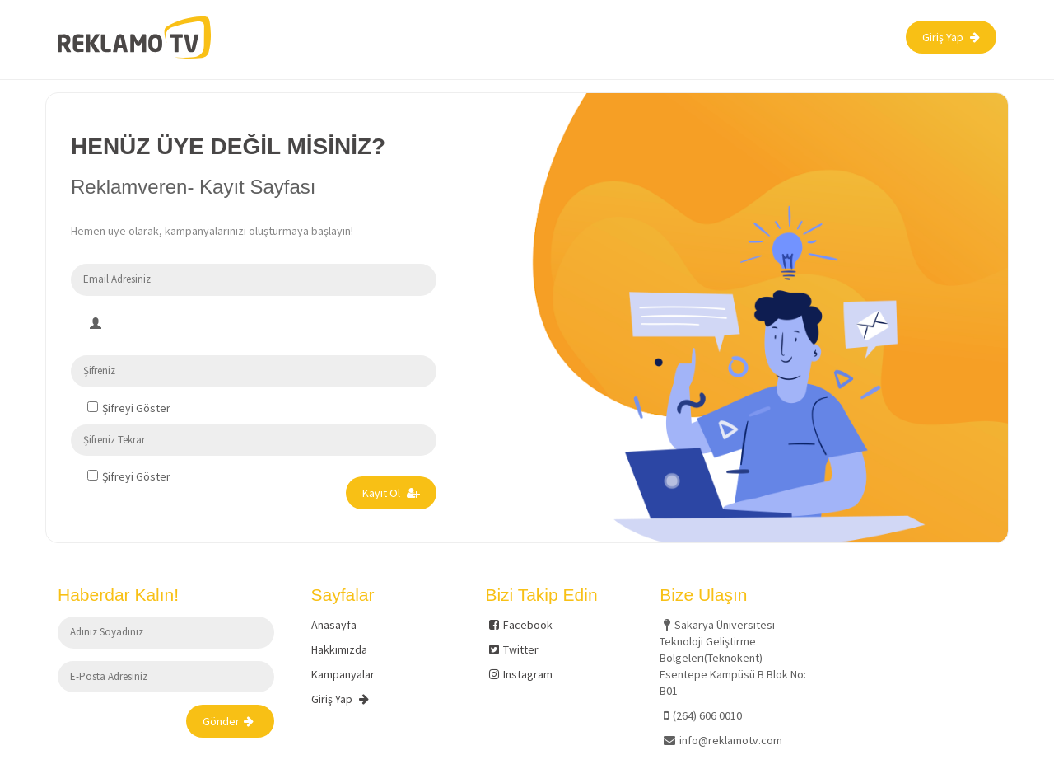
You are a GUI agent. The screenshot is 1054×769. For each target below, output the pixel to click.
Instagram (521, 674)
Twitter (514, 649)
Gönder (228, 721)
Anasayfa (334, 624)
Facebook (521, 624)
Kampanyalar (343, 674)
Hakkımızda (339, 649)
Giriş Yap (951, 37)
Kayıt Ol (391, 492)
